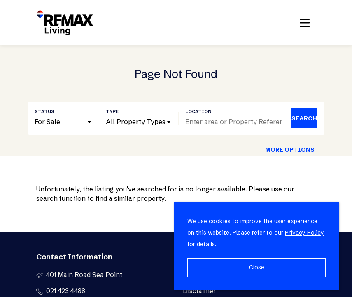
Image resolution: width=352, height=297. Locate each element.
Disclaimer (199, 291)
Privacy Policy (304, 232)
